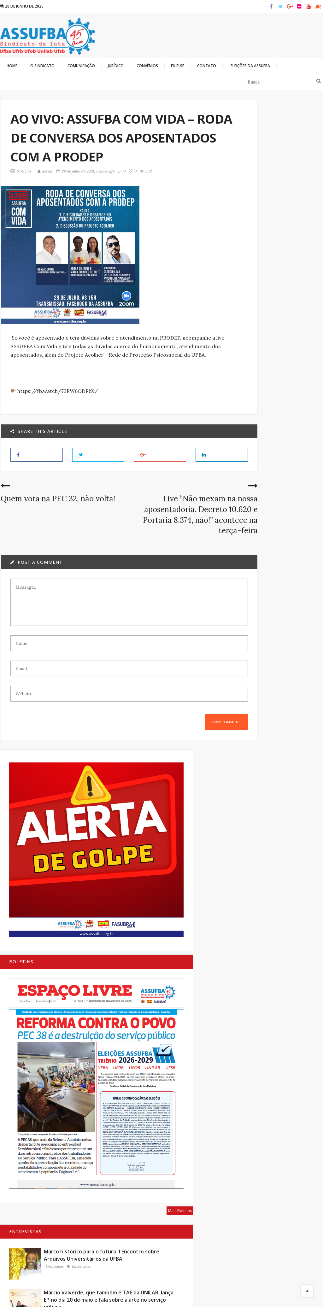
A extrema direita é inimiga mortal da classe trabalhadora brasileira (286, 735)
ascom (45, 171)
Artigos (276, 757)
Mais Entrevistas (297, 685)
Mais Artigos (310, 919)
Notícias (20, 171)
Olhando (245, 1291)
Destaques (277, 439)
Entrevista (278, 443)
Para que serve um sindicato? (285, 837)
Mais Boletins (309, 355)
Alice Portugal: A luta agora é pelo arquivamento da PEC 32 (287, 631)
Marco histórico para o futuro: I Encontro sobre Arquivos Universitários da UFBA (287, 414)
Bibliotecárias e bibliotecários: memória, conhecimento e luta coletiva (286, 789)
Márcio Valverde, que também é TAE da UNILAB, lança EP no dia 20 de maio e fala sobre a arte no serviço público (288, 482)
